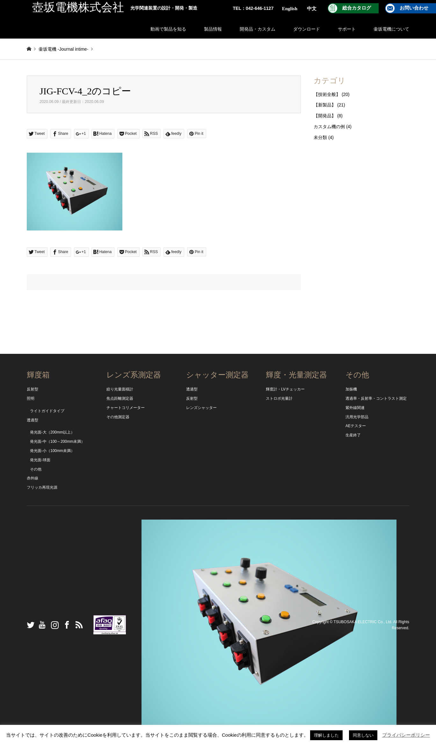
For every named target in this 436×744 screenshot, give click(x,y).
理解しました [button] (326, 735)
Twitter (29, 625)
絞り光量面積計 (119, 389)
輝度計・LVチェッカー (285, 389)
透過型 (32, 420)
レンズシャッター (201, 407)
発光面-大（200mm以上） (52, 432)
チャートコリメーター (125, 407)
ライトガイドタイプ (47, 411)
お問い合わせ (414, 8)
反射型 (32, 389)
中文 (311, 8)
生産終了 (353, 435)
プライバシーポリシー (406, 735)
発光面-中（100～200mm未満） (57, 441)
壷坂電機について (391, 29)
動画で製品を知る (168, 29)
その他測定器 (117, 417)
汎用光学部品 (356, 417)
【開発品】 (325, 115)
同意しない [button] (363, 735)
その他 (35, 469)
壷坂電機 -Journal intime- (63, 49)
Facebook (65, 625)
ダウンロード (306, 29)
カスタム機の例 (329, 126)
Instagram (53, 625)
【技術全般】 (327, 94)
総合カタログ (356, 8)
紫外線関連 (355, 407)
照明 (30, 398)
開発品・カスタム (257, 29)
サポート (347, 29)
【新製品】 (325, 104)
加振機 (351, 389)
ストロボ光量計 (279, 398)
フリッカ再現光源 (42, 487)
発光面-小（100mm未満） (52, 451)
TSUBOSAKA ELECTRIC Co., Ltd (362, 621)
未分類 (320, 137)
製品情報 (213, 29)
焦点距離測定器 (119, 398)
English (289, 8)
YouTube (41, 625)
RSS (77, 625)
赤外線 (32, 478)
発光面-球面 (40, 460)
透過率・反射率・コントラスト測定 (376, 398)
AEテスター (355, 426)
